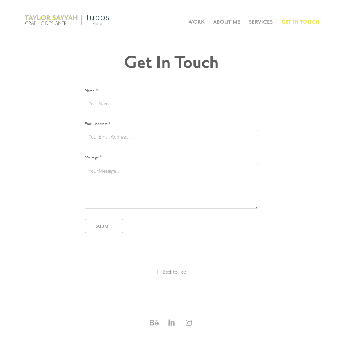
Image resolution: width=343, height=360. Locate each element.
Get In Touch (300, 22)
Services (261, 22)
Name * (91, 90)
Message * (93, 157)
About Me (227, 22)
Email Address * (97, 124)
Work (196, 22)
